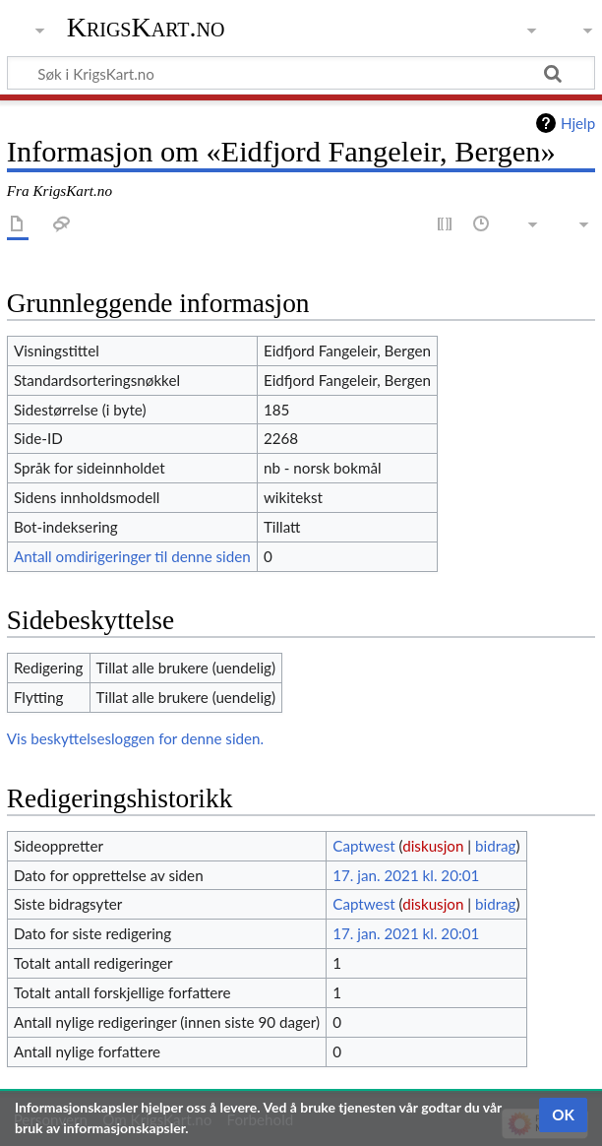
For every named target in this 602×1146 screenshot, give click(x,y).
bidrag (495, 846)
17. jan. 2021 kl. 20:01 (405, 875)
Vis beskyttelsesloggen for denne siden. (135, 738)
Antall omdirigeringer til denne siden (132, 556)
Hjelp (578, 123)
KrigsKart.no (146, 27)
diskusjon (432, 846)
